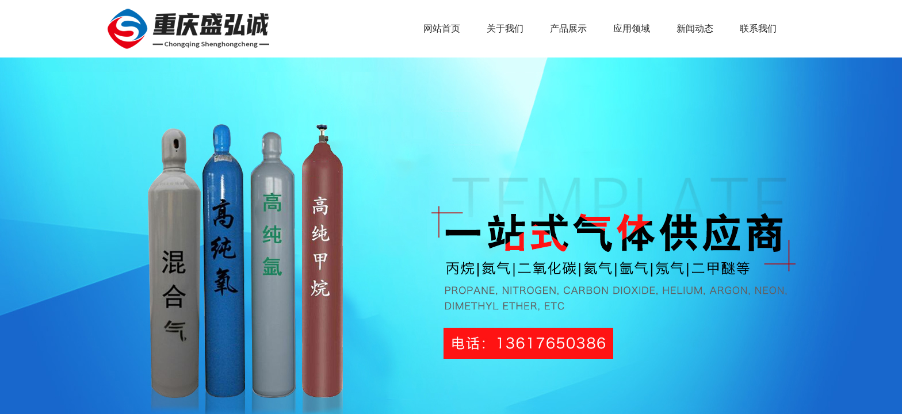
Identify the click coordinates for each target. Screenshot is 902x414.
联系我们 (758, 28)
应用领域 (631, 28)
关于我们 (505, 28)
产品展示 (568, 28)
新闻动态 (694, 28)
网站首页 (441, 28)
